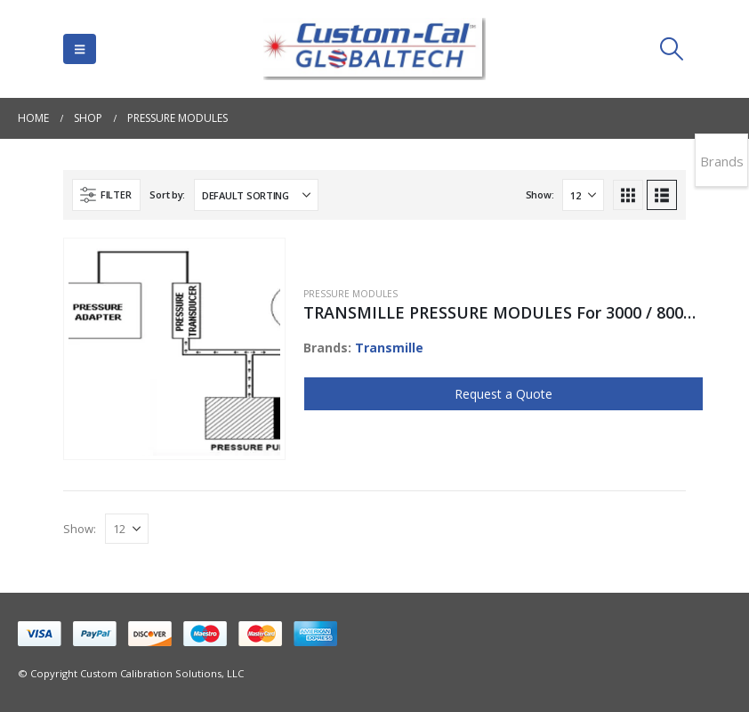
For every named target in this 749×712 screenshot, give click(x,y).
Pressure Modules (350, 293)
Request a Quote (503, 393)
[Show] (583, 195)
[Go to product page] (174, 349)
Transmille (389, 347)
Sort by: (167, 194)
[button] (79, 49)
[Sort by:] (256, 195)
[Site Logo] (374, 49)
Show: (540, 194)
